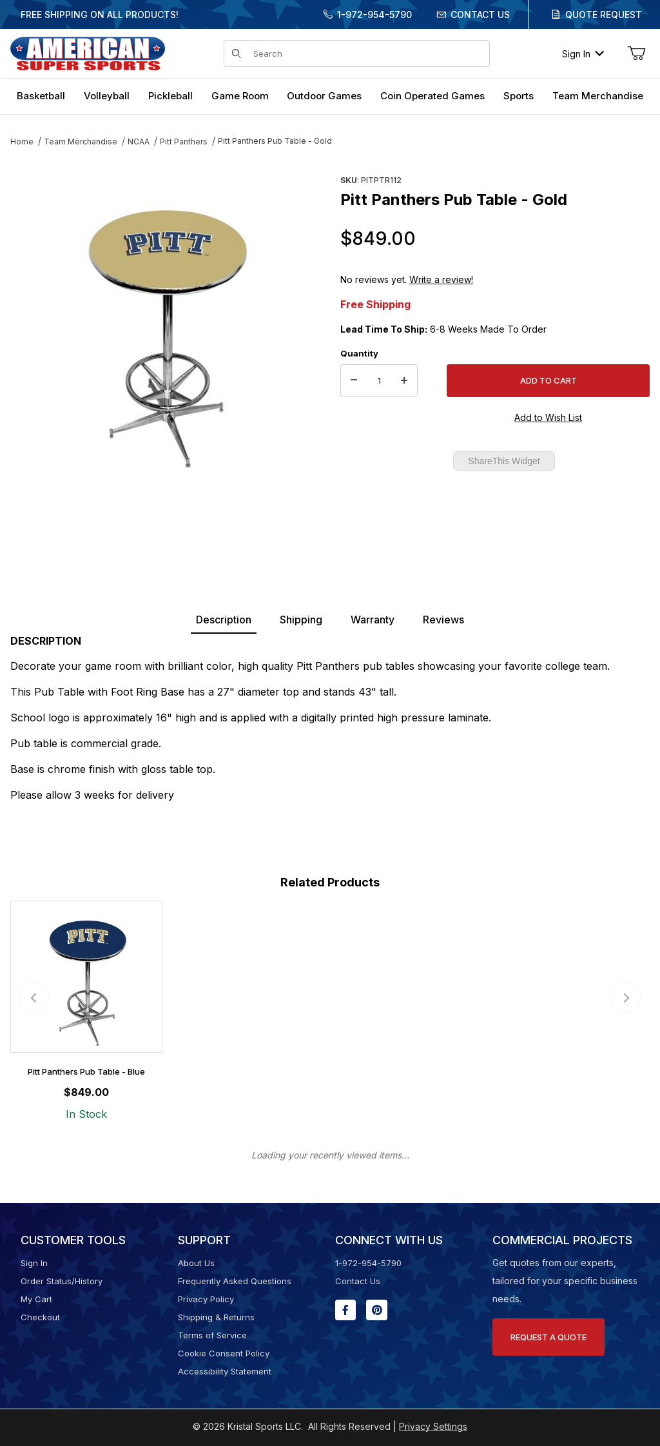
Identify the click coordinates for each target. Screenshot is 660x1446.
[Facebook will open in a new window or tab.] (345, 1310)
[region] (165, 513)
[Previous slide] (34, 997)
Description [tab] (223, 619)
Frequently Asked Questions (234, 1281)
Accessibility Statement (224, 1371)
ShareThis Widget (503, 461)
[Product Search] (367, 53)
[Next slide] (625, 997)
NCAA (139, 141)
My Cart (36, 1299)
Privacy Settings (433, 1426)
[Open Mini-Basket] (636, 53)
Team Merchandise (80, 141)
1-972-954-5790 (374, 14)
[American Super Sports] (87, 52)
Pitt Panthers (184, 141)
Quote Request (603, 14)
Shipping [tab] (301, 619)
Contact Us (480, 14)
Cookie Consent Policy (223, 1353)
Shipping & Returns (216, 1317)
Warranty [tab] (372, 619)
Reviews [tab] (443, 619)
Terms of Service (212, 1335)
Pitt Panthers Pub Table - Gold (275, 141)
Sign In (583, 53)
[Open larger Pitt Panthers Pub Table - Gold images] (165, 325)
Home (22, 141)
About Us (196, 1263)
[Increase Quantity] (404, 381)
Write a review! (441, 279)
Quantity (359, 353)
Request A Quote (548, 1337)
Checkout (40, 1317)
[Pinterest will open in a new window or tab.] (376, 1310)
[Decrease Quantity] (354, 381)
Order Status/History (61, 1281)
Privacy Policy (206, 1299)
